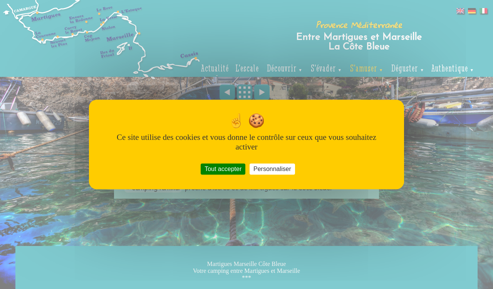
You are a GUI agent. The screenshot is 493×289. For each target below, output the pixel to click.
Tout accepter (223, 169)
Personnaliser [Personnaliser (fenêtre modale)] (272, 169)
